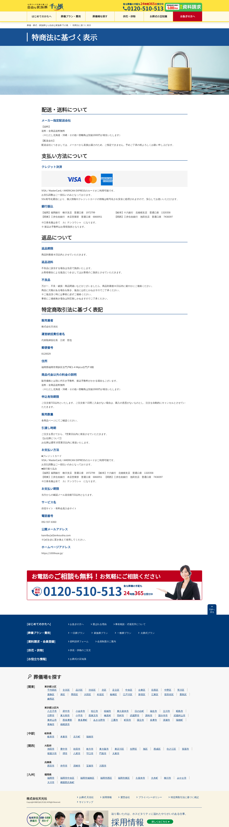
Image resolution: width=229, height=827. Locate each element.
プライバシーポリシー (150, 775)
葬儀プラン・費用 (71, 17)
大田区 (96, 689)
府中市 (74, 702)
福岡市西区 (115, 755)
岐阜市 (59, 725)
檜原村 (116, 707)
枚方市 (98, 733)
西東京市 (102, 707)
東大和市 (73, 707)
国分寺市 (171, 707)
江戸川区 (136, 689)
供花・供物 (129, 17)
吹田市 (85, 733)
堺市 (73, 738)
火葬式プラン (148, 633)
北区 (112, 685)
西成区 (165, 733)
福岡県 (47, 755)
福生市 (162, 702)
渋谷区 (100, 685)
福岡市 (59, 755)
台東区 (150, 685)
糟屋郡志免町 (76, 760)
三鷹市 (123, 711)
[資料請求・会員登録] (41, 641)
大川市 (59, 760)
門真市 (111, 738)
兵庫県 (47, 747)
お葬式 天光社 (86, 775)
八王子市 (60, 702)
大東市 (124, 738)
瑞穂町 (188, 711)
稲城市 (116, 702)
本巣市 (72, 725)
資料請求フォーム (80, 641)
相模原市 (73, 716)
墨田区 (83, 689)
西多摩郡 (76, 711)
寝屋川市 (60, 738)
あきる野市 (108, 711)
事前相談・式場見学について (132, 624)
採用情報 (107, 775)
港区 (71, 689)
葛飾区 (59, 689)
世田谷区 (177, 689)
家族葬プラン (101, 633)
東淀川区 (128, 733)
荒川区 (189, 685)
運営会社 (125, 775)
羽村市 (129, 707)
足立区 (124, 685)
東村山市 (60, 711)
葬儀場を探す (100, 17)
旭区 (154, 733)
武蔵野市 (143, 707)
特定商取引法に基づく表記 (185, 775)
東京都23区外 (48, 704)
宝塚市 (98, 747)
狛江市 (103, 702)
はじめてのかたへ (42, 17)
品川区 (87, 685)
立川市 (175, 702)
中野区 (176, 685)
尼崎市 (85, 747)
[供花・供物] (35, 650)
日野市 (59, 707)
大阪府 (47, 733)
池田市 (59, 733)
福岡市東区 (132, 755)
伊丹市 (72, 747)
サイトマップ (86, 780)
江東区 (163, 689)
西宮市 (59, 747)
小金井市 (89, 702)
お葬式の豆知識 (158, 17)
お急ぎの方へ (187, 17)
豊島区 (191, 689)
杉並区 (109, 689)
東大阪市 (112, 733)
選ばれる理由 (101, 624)
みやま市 (190, 755)
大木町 (163, 755)
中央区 (137, 685)
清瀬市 (175, 711)
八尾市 (85, 738)
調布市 (157, 707)
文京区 (74, 685)
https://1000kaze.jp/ (52, 553)
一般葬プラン (124, 633)
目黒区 (163, 685)
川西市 (111, 747)
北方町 (85, 725)
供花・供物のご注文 (81, 649)
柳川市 (176, 755)
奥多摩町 (91, 711)
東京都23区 (47, 687)
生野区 (142, 733)
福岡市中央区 (76, 755)
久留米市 (149, 755)
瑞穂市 (98, 725)
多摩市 (162, 711)
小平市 (87, 707)
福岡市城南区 (96, 755)
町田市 (136, 711)
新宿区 (150, 689)
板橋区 (122, 689)
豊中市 (72, 733)
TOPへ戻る (212, 611)
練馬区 (59, 694)
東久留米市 (131, 702)
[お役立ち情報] (37, 658)
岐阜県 (47, 725)
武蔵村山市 (188, 707)
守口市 (98, 738)
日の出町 (148, 702)
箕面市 (194, 733)
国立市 (149, 711)
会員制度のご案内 (108, 641)
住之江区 (180, 733)
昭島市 (188, 702)
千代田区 (60, 685)
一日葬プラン (78, 633)
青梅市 (59, 716)
